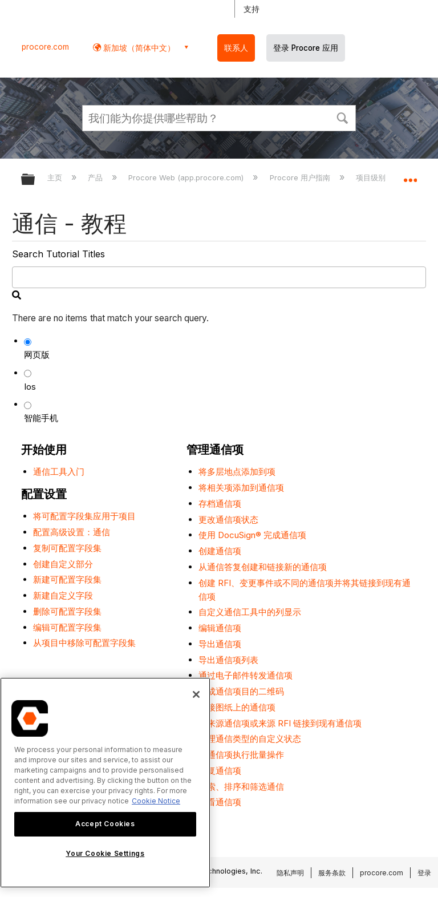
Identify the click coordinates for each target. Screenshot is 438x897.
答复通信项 (219, 770)
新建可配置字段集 (67, 579)
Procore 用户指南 (301, 177)
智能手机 (41, 418)
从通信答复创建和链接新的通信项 (262, 566)
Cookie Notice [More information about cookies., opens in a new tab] (156, 801)
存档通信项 (219, 503)
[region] (105, 782)
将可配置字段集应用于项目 (84, 516)
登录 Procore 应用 (305, 47)
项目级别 (372, 177)
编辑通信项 (219, 628)
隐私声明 (290, 872)
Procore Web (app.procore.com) (187, 177)
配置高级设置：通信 (71, 532)
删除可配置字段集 (67, 611)
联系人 (236, 47)
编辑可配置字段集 (67, 627)
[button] (342, 117)
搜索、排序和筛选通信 (241, 786)
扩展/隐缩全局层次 (35, 180)
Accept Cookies (105, 823)
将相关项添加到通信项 (241, 487)
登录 (424, 872)
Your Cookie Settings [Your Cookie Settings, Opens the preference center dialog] (105, 853)
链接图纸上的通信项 (236, 707)
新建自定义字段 (63, 595)
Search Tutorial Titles (58, 254)
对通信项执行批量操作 (241, 754)
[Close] (196, 694)
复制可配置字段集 (67, 548)
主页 (55, 177)
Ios (30, 386)
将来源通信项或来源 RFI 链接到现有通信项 (280, 723)
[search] (219, 277)
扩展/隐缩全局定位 (410, 176)
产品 (96, 177)
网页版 (37, 354)
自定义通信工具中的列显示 (249, 612)
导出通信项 (219, 644)
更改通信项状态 (228, 519)
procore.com (45, 46)
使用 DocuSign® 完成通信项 (252, 535)
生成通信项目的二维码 (241, 691)
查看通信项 (219, 802)
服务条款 (332, 872)
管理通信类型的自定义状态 (249, 738)
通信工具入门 (58, 471)
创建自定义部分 (63, 564)
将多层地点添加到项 (236, 471)
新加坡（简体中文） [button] (138, 47)
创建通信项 (219, 551)
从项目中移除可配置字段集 (84, 642)
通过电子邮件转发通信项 (245, 675)
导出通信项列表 (228, 659)
